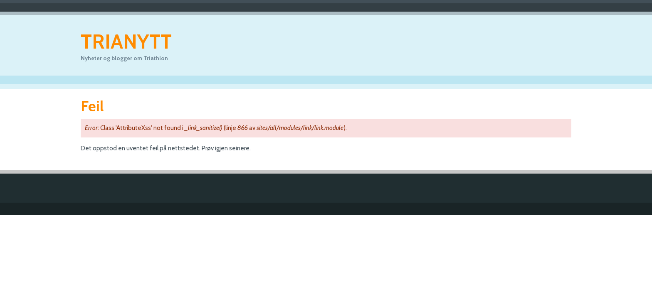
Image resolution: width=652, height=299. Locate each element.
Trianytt (126, 41)
